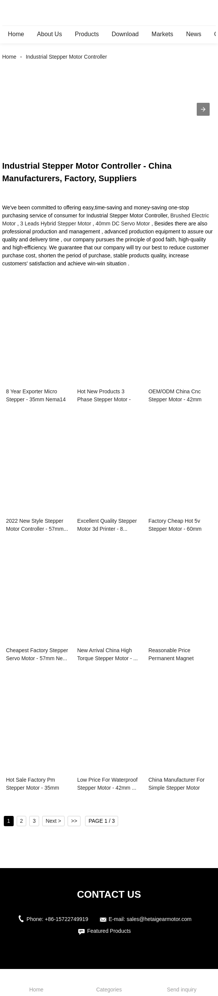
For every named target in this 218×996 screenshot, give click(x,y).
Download (125, 34)
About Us (49, 34)
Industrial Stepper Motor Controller (66, 57)
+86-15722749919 (66, 919)
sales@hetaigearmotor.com (159, 919)
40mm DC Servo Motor (123, 223)
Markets (162, 34)
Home (16, 34)
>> (74, 821)
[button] (203, 109)
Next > (53, 821)
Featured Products (109, 931)
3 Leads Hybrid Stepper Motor (55, 223)
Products (87, 34)
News (193, 34)
